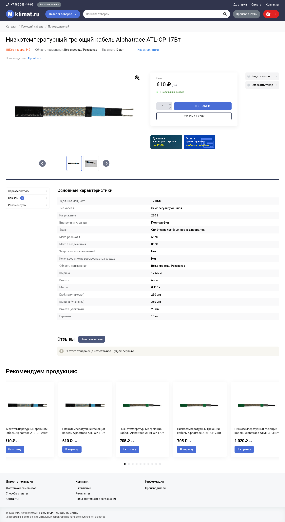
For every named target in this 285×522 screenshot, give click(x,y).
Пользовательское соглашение (96, 498)
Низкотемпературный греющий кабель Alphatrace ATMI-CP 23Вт (199, 431)
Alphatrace (34, 58)
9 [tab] (156, 464)
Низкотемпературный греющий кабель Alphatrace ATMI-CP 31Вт (257, 431)
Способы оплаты (17, 493)
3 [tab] (133, 464)
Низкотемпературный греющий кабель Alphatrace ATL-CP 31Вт (83, 431)
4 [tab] (137, 464)
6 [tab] (144, 464)
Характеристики (148, 49)
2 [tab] (129, 464)
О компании (83, 488)
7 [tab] (148, 464)
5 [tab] (141, 464)
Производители (246, 14)
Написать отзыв (92, 339)
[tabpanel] (142, 419)
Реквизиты (83, 493)
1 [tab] (125, 464)
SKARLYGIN (47, 513)
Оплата (256, 4)
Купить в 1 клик (194, 116)
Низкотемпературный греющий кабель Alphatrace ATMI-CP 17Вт (142, 431)
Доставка (240, 4)
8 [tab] (152, 464)
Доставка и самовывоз (21, 488)
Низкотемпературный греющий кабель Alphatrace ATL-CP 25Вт (26, 431)
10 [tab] (160, 464)
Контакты (272, 4)
